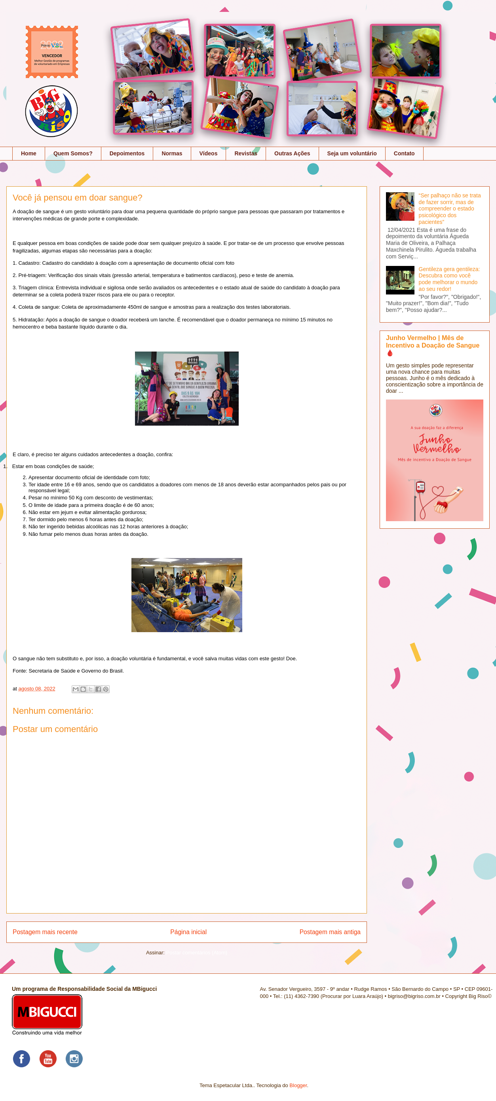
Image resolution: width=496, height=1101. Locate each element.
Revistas (245, 153)
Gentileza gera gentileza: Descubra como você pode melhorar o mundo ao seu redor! (449, 279)
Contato (404, 153)
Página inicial (188, 932)
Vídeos (209, 153)
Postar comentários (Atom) (196, 953)
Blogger (298, 1085)
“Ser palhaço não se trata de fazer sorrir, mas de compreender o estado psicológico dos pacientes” (450, 208)
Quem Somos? (73, 153)
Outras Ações (292, 153)
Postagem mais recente (45, 932)
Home (28, 153)
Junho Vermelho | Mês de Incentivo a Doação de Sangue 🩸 (432, 345)
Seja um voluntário (352, 153)
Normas (172, 153)
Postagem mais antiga (330, 932)
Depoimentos (127, 153)
